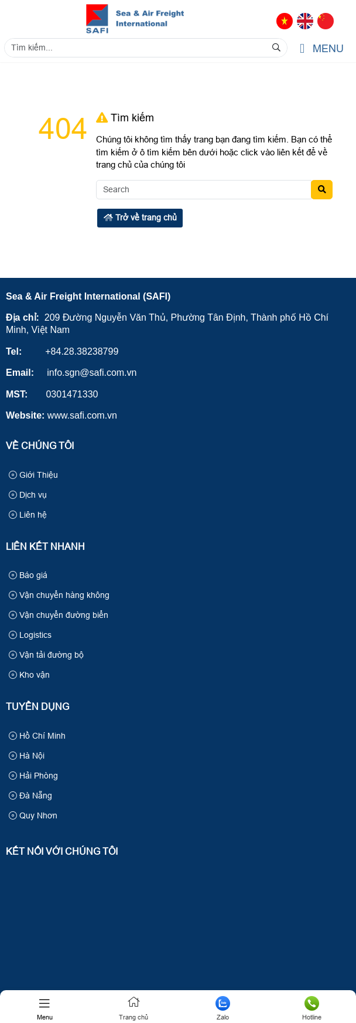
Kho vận (29, 674)
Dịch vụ (28, 494)
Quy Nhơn (33, 815)
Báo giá (28, 575)
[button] (302, 49)
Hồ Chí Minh (37, 735)
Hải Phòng (33, 775)
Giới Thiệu (33, 475)
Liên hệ (28, 514)
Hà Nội (26, 755)
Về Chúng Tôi (40, 446)
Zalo (222, 1008)
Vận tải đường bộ (46, 655)
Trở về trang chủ (140, 217)
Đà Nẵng (30, 795)
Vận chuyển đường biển (58, 615)
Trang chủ (133, 1008)
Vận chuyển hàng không (59, 595)
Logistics (30, 635)
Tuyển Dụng (37, 707)
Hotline (311, 1008)
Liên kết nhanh (45, 547)
